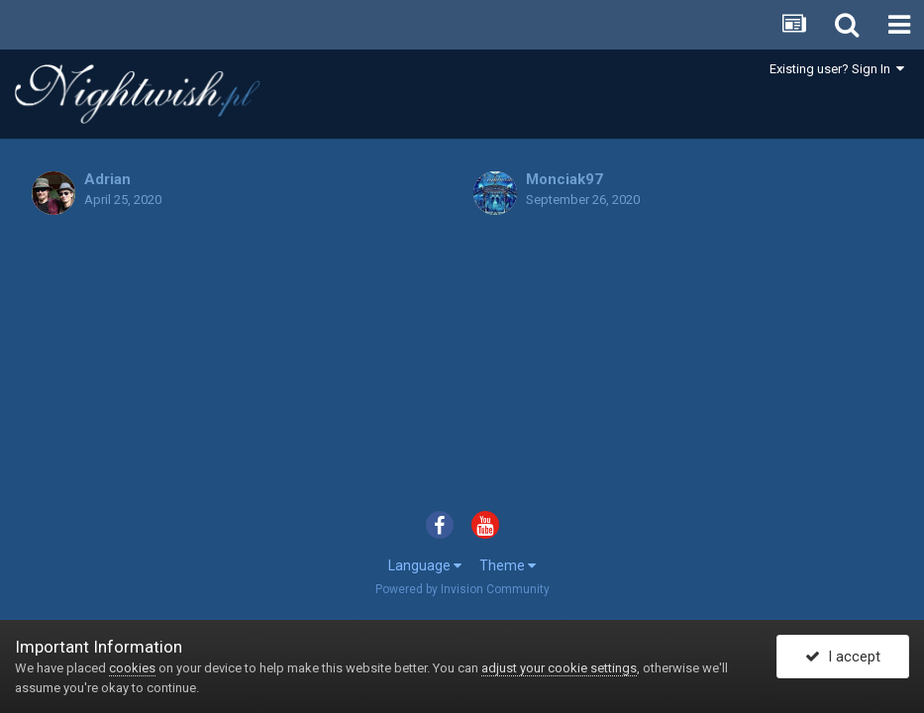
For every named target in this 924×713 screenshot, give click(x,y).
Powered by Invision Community (462, 589)
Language (425, 565)
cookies (132, 668)
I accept (842, 656)
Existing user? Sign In (837, 68)
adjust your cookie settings (559, 668)
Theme (507, 565)
